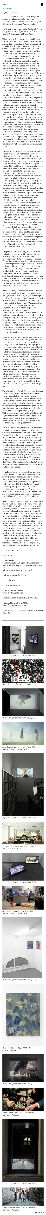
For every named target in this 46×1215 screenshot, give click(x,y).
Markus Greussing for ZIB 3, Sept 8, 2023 (20, 598)
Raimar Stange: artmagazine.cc (12, 591)
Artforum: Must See (11, 585)
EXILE (5, 4)
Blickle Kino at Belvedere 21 (15, 575)
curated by (8, 555)
